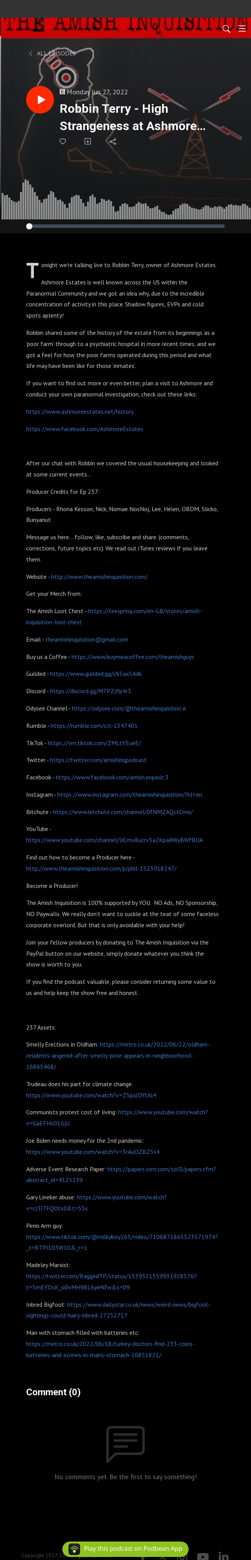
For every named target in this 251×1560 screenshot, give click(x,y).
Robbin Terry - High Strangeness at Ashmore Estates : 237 (128, 118)
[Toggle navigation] (242, 28)
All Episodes (52, 53)
